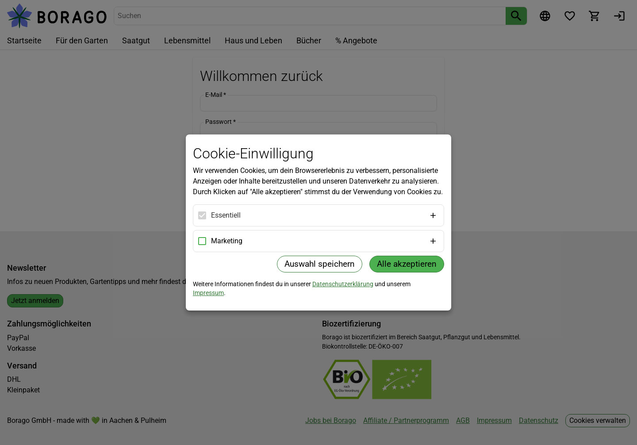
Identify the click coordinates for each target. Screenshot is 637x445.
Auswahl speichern (319, 264)
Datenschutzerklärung (342, 284)
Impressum (208, 292)
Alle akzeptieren (407, 264)
